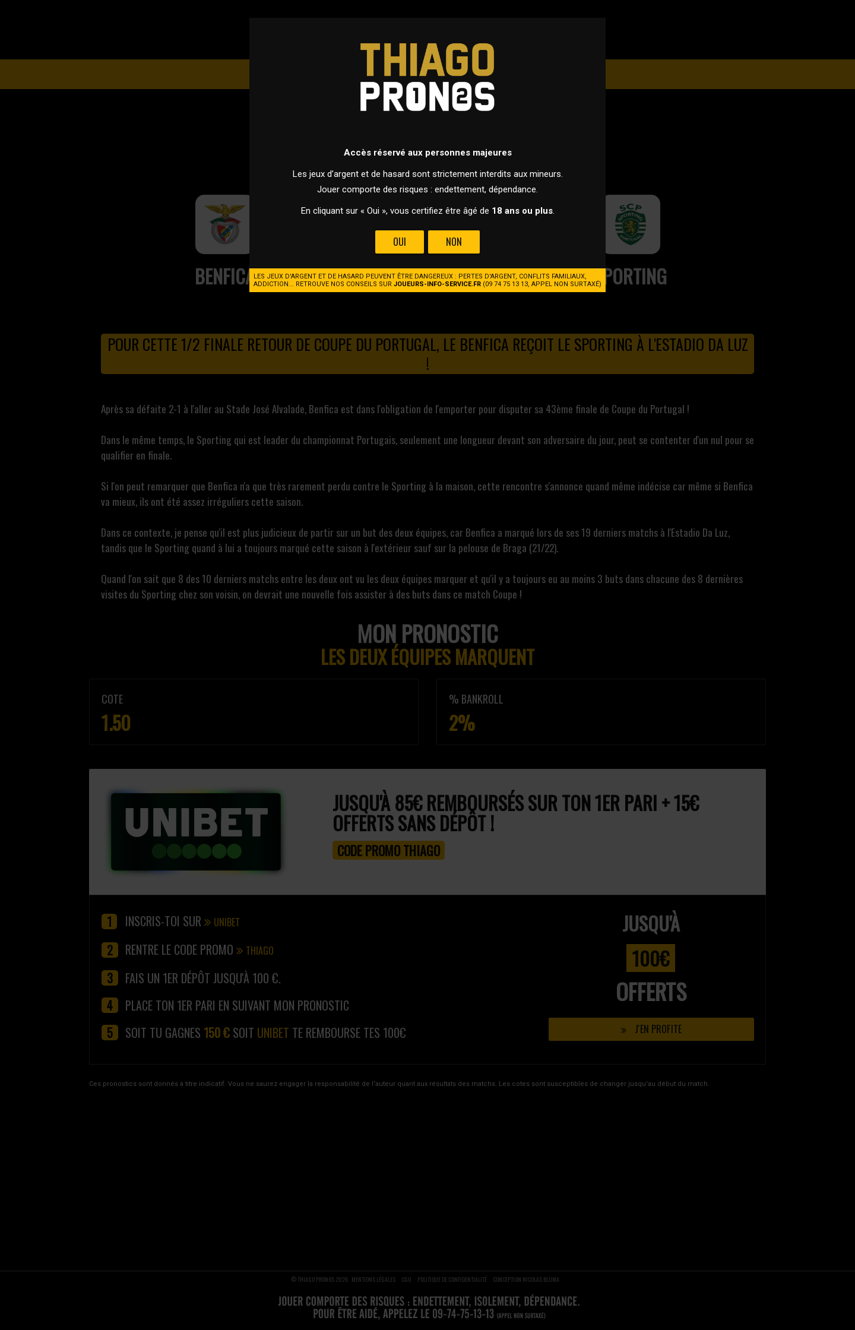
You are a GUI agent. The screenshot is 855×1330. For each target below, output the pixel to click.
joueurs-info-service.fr (437, 284)
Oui (399, 242)
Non (454, 242)
